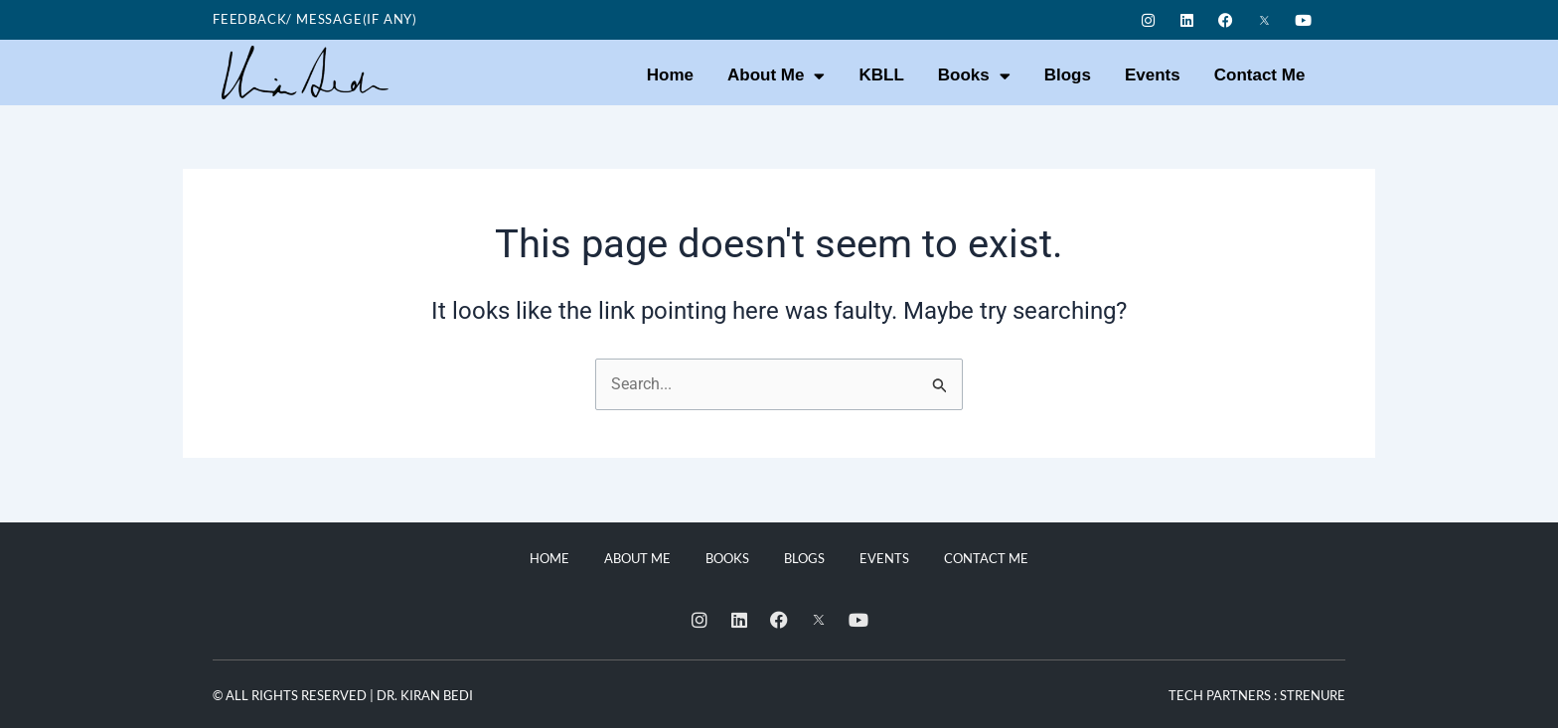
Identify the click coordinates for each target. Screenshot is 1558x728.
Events (1152, 75)
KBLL (880, 75)
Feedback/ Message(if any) (315, 19)
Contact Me (1260, 75)
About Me (776, 76)
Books (974, 76)
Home (670, 75)
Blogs (1067, 75)
